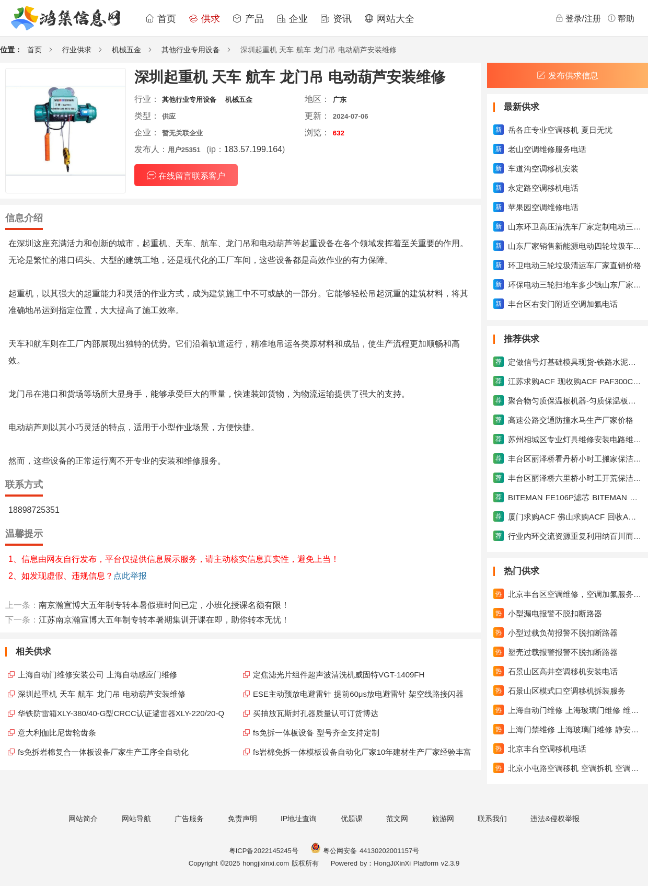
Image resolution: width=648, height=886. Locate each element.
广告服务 (189, 818)
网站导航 (136, 818)
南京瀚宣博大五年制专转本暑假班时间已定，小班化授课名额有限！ (164, 605)
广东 (339, 99)
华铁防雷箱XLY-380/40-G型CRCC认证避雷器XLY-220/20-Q (121, 713)
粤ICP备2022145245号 (263, 851)
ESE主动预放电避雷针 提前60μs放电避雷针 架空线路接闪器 (358, 693)
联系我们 (492, 818)
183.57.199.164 (253, 149)
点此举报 (130, 575)
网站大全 (389, 19)
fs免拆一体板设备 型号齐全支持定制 (316, 732)
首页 (160, 19)
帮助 (620, 18)
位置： (11, 49)
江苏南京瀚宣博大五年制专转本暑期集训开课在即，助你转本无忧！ (164, 619)
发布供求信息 (567, 75)
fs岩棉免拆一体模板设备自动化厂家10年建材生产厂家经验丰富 (362, 751)
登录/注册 (578, 18)
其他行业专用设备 (190, 49)
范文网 (397, 818)
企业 (292, 19)
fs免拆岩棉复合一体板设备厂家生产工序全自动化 (103, 751)
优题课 (352, 818)
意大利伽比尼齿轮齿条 (57, 732)
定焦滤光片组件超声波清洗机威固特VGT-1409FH (338, 674)
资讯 (336, 19)
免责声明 (242, 818)
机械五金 (126, 49)
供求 (204, 19)
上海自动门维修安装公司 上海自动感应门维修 (97, 674)
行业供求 (76, 49)
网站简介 (83, 818)
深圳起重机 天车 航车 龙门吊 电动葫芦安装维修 (102, 693)
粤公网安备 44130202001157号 (364, 851)
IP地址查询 (299, 818)
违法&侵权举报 (554, 818)
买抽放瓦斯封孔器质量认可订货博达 (315, 713)
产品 (248, 19)
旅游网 (443, 818)
